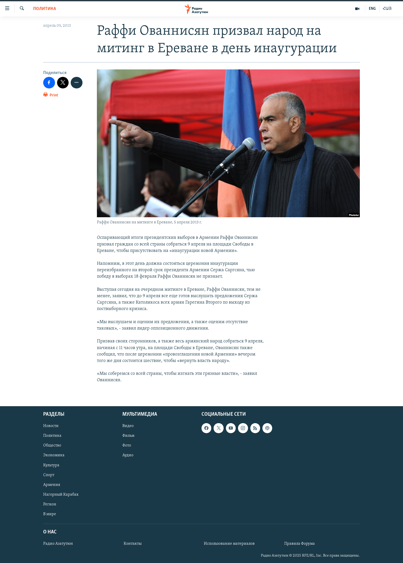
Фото (126, 445)
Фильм (128, 436)
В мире (49, 514)
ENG (372, 9)
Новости (51, 426)
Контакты (133, 544)
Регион (49, 504)
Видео (128, 426)
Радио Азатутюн (58, 544)
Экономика (54, 455)
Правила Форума (299, 544)
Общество (52, 445)
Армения (51, 485)
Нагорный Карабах (60, 494)
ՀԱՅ (387, 9)
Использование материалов (229, 544)
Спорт (48, 475)
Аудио (127, 455)
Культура (51, 465)
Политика (44, 8)
